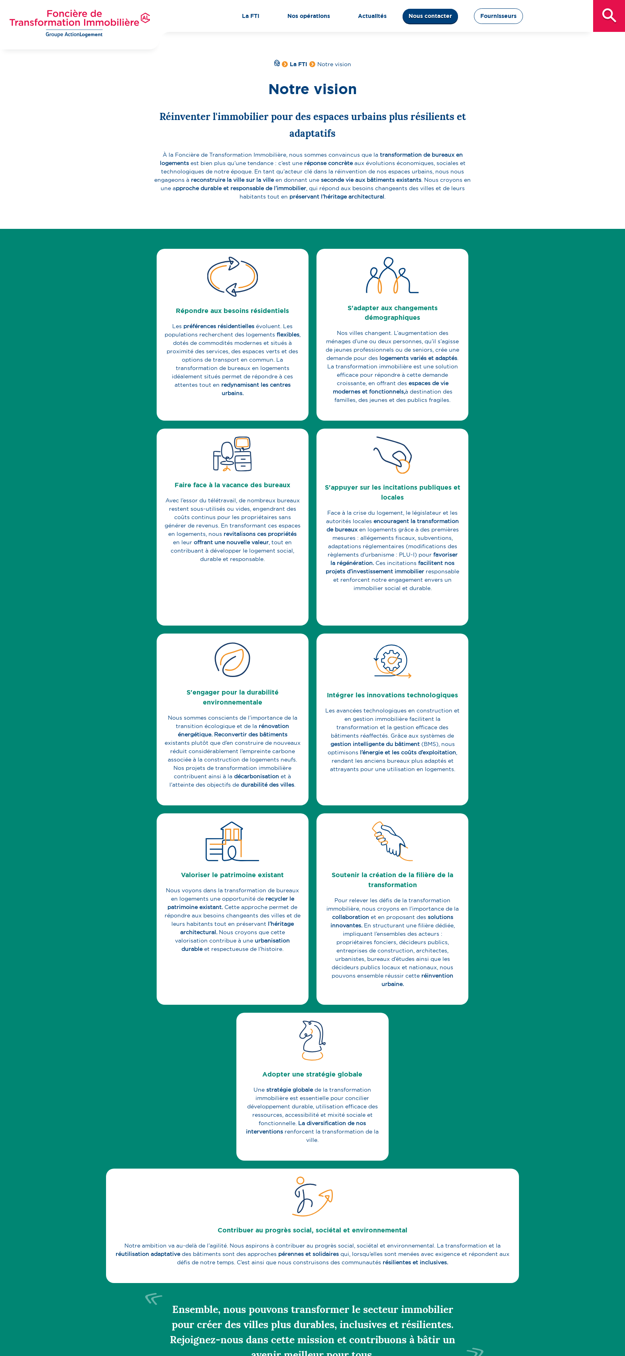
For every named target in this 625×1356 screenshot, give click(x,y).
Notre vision (160, 1258)
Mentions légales (132, 1343)
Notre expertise (164, 1266)
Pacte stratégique (167, 1283)
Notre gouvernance (178, 1299)
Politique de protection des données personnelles (228, 1343)
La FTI (298, 64)
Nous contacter (430, 16)
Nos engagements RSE (174, 1274)
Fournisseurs (498, 16)
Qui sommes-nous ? (170, 1249)
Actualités (449, 1241)
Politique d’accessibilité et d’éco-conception (402, 1343)
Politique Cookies (492, 1343)
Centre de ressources (172, 1316)
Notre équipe (169, 1308)
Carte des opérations (324, 1249)
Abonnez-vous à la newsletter (443, 1143)
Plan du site (319, 1343)
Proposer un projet (321, 1258)
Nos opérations (308, 1241)
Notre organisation (169, 1291)
